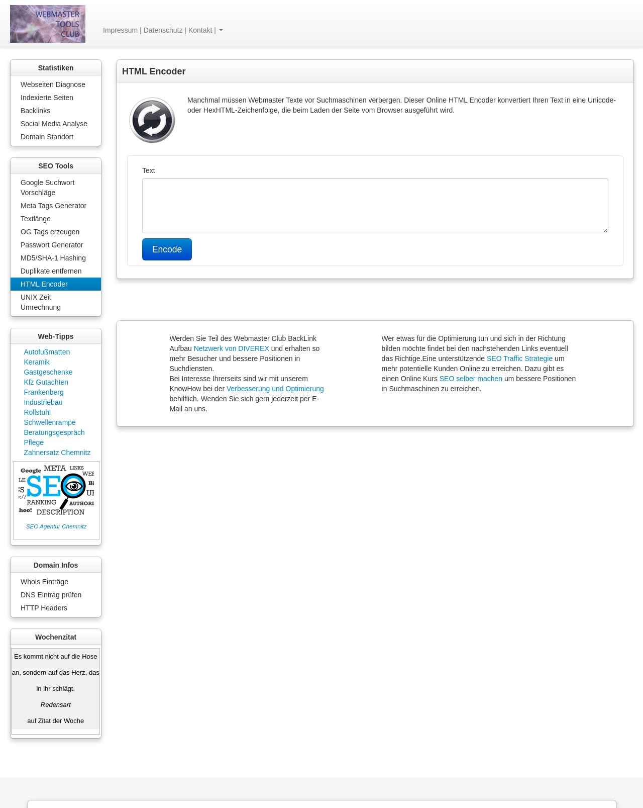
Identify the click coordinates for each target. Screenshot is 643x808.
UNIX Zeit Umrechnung (41, 302)
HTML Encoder (44, 284)
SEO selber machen (471, 379)
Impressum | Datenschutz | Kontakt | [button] (163, 30)
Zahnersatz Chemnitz (57, 452)
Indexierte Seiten (47, 98)
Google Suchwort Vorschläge (47, 187)
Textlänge (36, 219)
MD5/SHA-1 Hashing (53, 258)
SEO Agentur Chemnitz (56, 526)
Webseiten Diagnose (53, 84)
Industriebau (43, 402)
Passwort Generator (52, 245)
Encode (167, 249)
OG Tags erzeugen (50, 232)
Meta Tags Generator (53, 206)
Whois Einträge (44, 582)
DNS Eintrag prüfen (51, 595)
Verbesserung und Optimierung (275, 389)
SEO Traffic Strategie (520, 358)
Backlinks (35, 111)
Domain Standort (47, 137)
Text (148, 170)
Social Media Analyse (54, 124)
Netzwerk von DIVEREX (231, 348)
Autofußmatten (47, 352)
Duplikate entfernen (51, 271)
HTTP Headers (44, 608)
